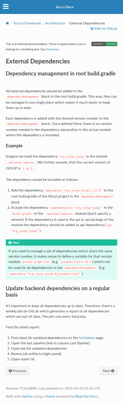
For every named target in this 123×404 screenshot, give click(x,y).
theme (50, 396)
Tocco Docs (64, 7)
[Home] (7, 23)
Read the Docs (86, 396)
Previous (17, 371)
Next (108, 371)
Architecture (55, 23)
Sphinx (27, 396)
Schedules (87, 337)
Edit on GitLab (105, 28)
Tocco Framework (27, 23)
